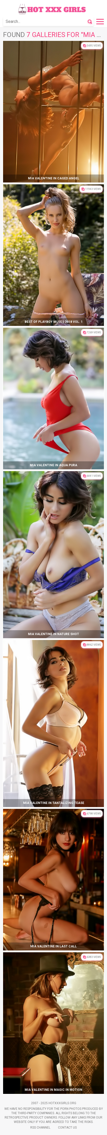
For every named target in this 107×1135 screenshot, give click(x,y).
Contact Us (67, 1127)
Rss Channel (40, 1127)
